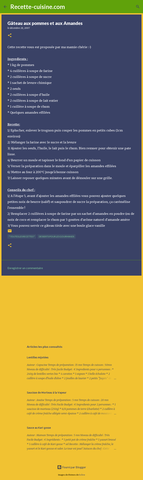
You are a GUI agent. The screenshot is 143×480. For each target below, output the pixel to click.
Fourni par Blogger (71, 467)
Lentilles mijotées (37, 357)
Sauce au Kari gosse (39, 427)
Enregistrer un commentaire (25, 268)
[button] (9, 35)
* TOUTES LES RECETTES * (22, 236)
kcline (82, 474)
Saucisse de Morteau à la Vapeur (46, 392)
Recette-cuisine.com (37, 6)
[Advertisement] (71, 307)
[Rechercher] (70, 6)
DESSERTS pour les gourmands (56, 236)
